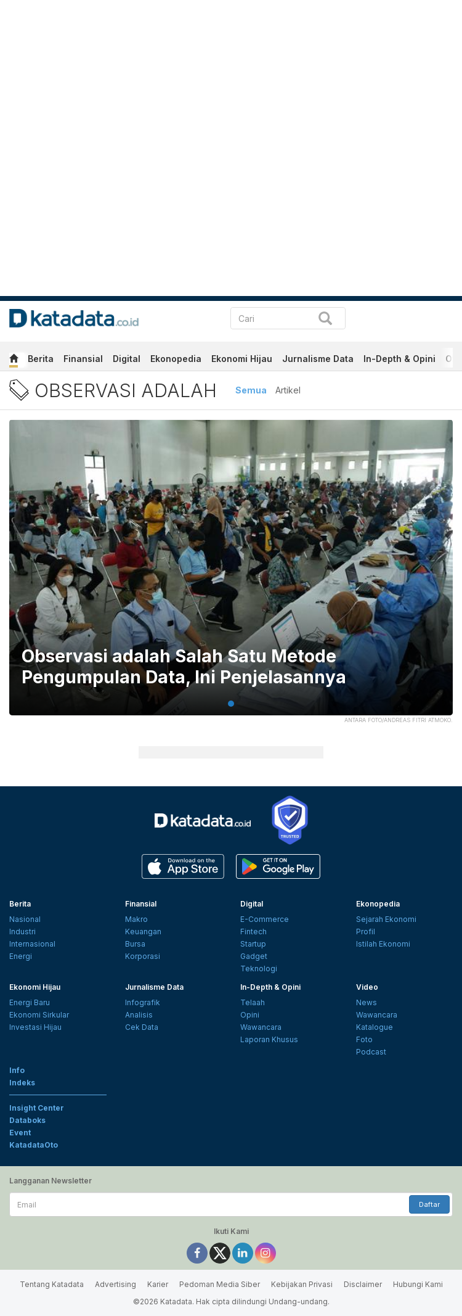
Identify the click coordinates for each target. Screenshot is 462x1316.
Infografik (142, 1002)
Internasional (32, 943)
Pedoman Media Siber (219, 1284)
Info (17, 1070)
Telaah (252, 1002)
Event (20, 1132)
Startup (253, 943)
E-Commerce (264, 919)
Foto (364, 1039)
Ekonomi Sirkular (39, 1014)
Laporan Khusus (269, 1039)
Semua (251, 390)
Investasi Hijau (35, 1027)
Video (367, 987)
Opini (249, 1014)
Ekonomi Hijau (241, 358)
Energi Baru (29, 1002)
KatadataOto (33, 1144)
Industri (22, 931)
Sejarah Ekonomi (386, 919)
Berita (41, 358)
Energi (20, 956)
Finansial (83, 358)
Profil (365, 931)
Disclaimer (363, 1284)
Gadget (253, 956)
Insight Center (36, 1107)
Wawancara (261, 1027)
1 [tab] (231, 704)
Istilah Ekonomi (383, 943)
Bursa (135, 943)
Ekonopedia (175, 358)
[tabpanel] (231, 575)
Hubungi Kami (418, 1284)
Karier (157, 1284)
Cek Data (141, 1027)
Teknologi (258, 968)
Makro (136, 919)
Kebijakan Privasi (302, 1284)
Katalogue (374, 1027)
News (366, 1002)
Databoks (27, 1120)
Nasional (25, 919)
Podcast (371, 1051)
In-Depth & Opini (399, 358)
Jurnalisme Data (318, 358)
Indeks (22, 1082)
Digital (126, 358)
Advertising (115, 1284)
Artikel (288, 390)
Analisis (139, 1014)
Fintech (253, 931)
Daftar (429, 1204)
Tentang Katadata (52, 1284)
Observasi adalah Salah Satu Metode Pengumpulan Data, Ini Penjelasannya (184, 667)
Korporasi (142, 956)
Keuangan (143, 931)
